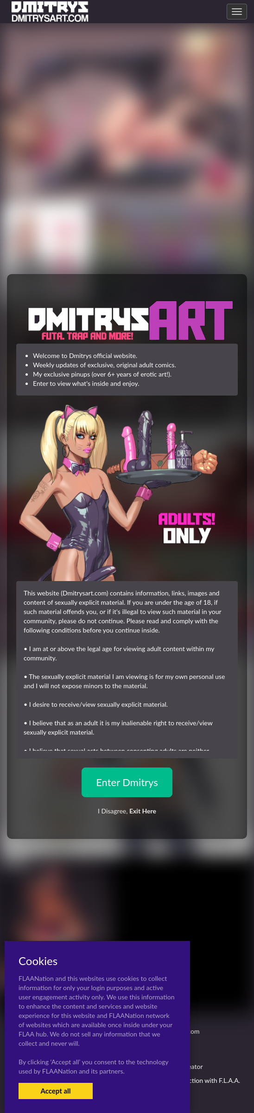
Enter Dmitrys (127, 782)
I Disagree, (127, 811)
